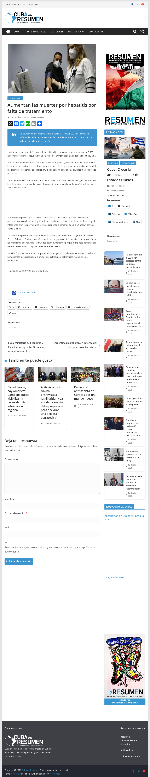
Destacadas (113, 163)
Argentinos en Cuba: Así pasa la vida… (124, 517)
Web (7, 527)
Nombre (10, 499)
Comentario (12, 459)
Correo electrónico (16, 513)
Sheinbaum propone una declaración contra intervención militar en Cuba (133, 428)
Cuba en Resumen (36, 117)
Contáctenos (96, 31)
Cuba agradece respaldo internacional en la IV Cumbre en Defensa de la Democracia (134, 375)
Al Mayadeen (127, 750)
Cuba (16, 31)
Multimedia (74, 31)
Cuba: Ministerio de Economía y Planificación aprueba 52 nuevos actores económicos (24, 347)
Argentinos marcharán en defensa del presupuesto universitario (77, 345)
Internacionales (36, 31)
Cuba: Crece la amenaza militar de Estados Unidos (123, 174)
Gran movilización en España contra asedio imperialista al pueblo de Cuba (134, 319)
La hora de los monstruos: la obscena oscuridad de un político (134, 289)
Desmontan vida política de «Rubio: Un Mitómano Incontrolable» (134, 482)
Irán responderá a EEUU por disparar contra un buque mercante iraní (134, 260)
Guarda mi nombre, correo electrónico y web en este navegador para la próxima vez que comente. (51, 549)
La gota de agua (114, 577)
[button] (21, 32)
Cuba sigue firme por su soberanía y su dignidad (134, 401)
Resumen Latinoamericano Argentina (129, 740)
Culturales (57, 31)
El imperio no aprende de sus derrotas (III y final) (133, 456)
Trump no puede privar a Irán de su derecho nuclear (134, 347)
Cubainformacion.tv (130, 756)
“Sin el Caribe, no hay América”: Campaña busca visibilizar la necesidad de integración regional (18, 398)
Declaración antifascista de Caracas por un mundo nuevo (84, 392)
